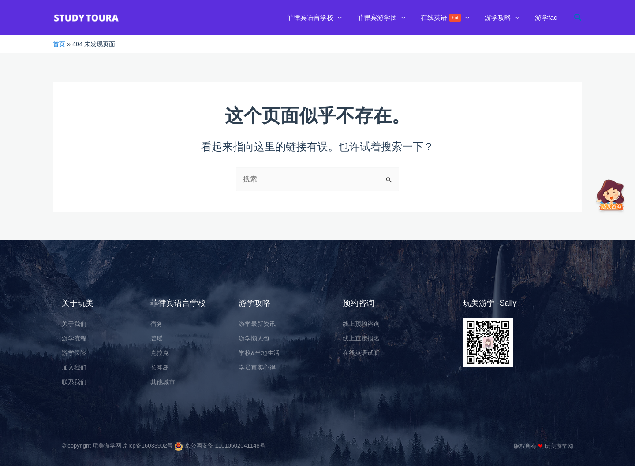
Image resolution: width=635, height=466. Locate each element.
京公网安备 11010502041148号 (227, 445)
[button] (324, 17)
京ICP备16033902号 (154, 445)
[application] (347, 17)
